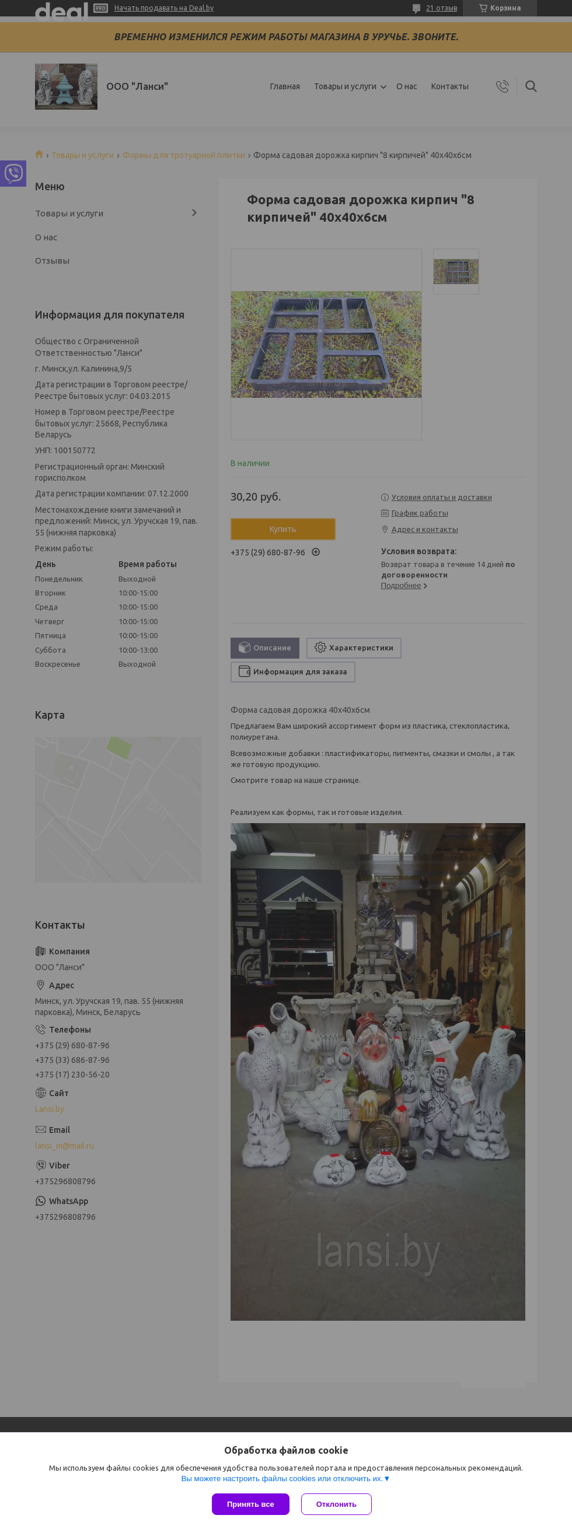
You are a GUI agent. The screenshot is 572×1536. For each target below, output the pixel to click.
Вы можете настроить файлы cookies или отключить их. (282, 1478)
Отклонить (336, 1504)
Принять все (250, 1504)
